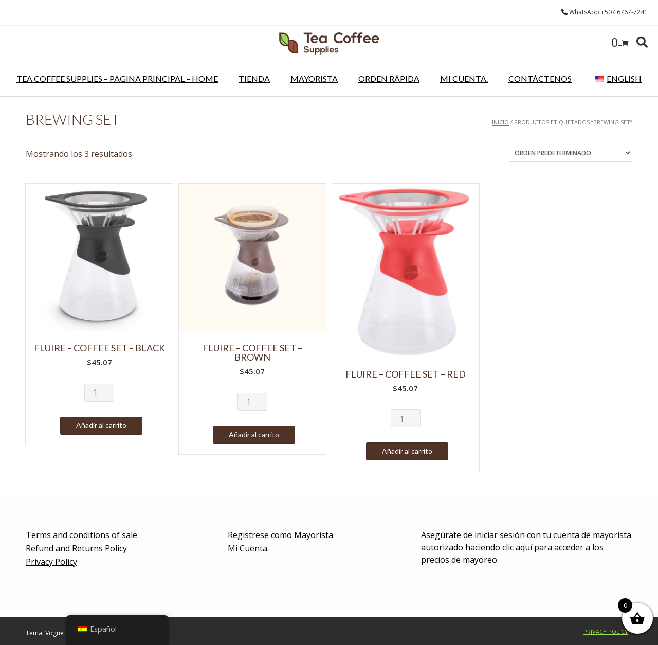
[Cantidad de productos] (99, 393)
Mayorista (314, 78)
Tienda (254, 78)
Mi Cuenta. (464, 78)
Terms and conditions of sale (81, 535)
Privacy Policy (51, 561)
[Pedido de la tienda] (570, 153)
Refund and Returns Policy (76, 548)
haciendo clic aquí (498, 547)
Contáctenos (540, 78)
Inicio (500, 122)
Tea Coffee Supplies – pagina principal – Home (117, 78)
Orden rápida (388, 78)
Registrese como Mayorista (280, 535)
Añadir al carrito (101, 425)
